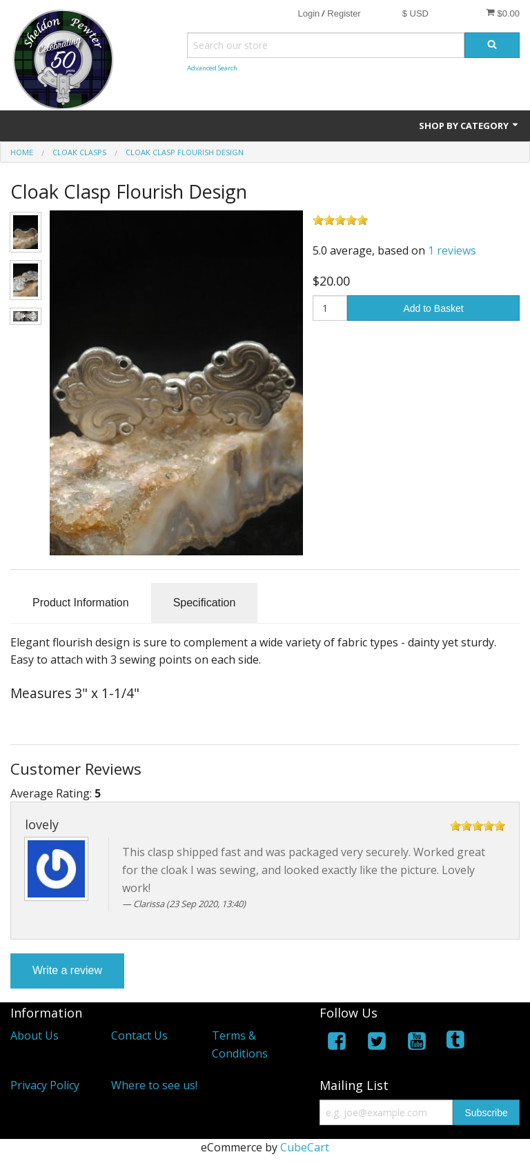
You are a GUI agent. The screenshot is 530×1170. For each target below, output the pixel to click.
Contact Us (139, 1035)
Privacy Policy (44, 1085)
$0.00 (503, 13)
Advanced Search (212, 67)
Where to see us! (154, 1085)
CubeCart (304, 1147)
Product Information (80, 602)
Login (308, 13)
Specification (204, 602)
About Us (34, 1035)
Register (343, 13)
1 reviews (452, 250)
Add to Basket (433, 308)
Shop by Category (469, 125)
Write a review (67, 970)
